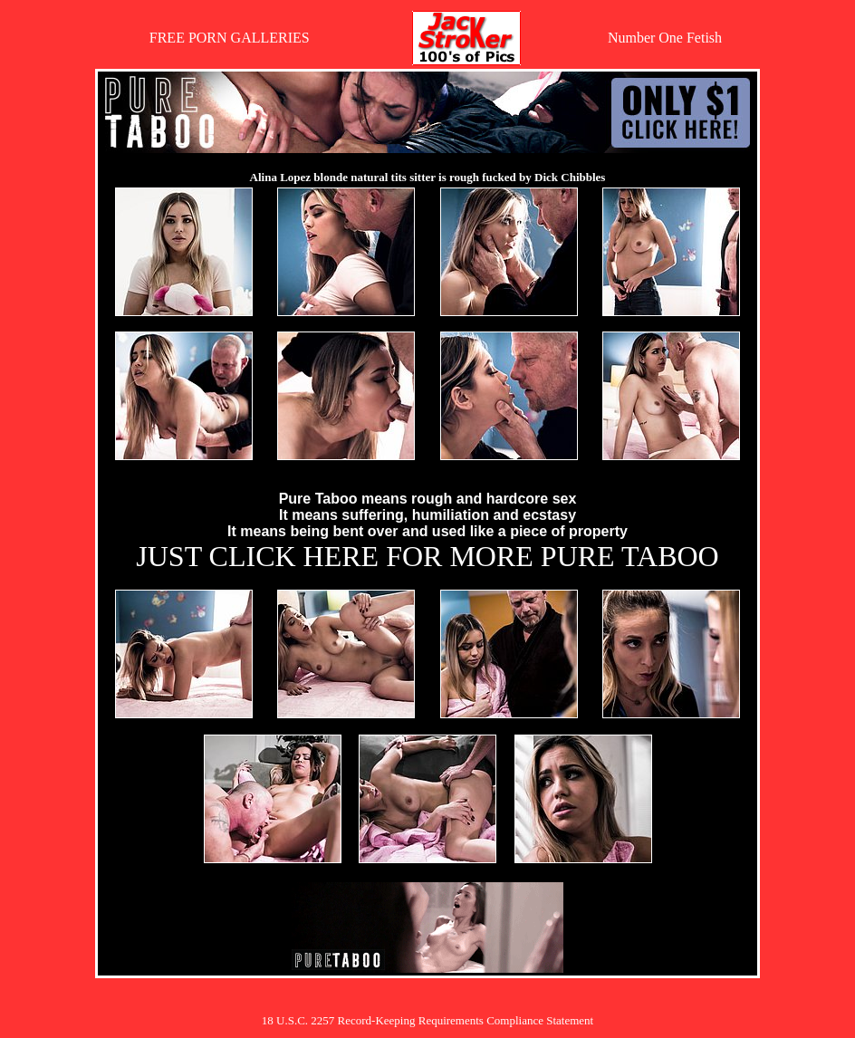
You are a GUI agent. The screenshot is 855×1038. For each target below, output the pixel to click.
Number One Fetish (665, 37)
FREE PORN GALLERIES (229, 37)
